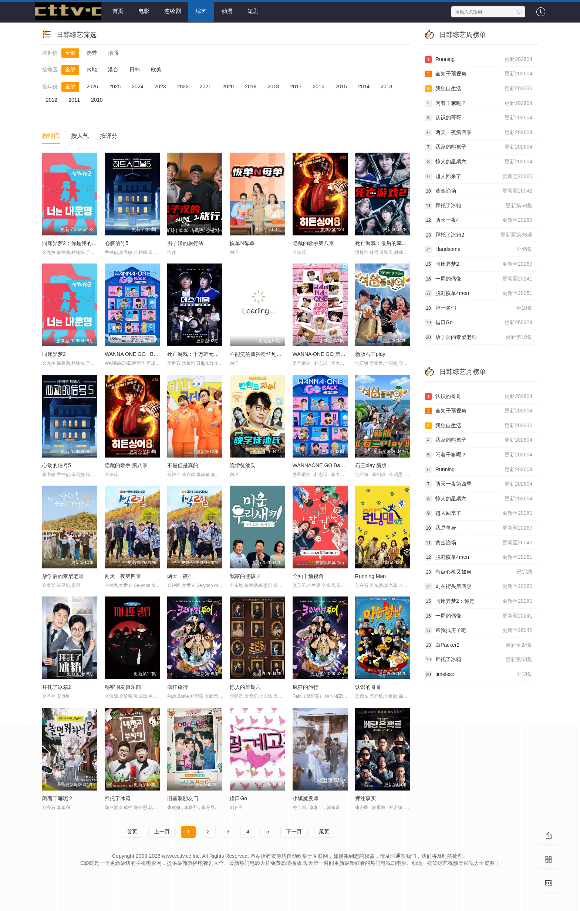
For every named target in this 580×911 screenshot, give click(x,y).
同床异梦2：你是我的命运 (72, 243)
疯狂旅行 (177, 687)
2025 (115, 86)
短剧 (253, 11)
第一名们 (478, 308)
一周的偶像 (478, 278)
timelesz (478, 674)
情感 (113, 52)
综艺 (201, 11)
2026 (92, 86)
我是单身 (478, 527)
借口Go (478, 322)
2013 (386, 86)
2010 (96, 99)
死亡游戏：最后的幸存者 (383, 243)
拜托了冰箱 (478, 205)
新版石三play (370, 354)
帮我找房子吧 (478, 630)
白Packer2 (478, 645)
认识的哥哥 (368, 687)
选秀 (92, 52)
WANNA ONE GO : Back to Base (143, 354)
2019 (250, 86)
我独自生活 (478, 88)
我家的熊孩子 (245, 576)
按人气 (80, 135)
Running (478, 59)
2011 (74, 99)
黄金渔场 (478, 190)
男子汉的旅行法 (185, 243)
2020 (228, 86)
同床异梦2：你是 (478, 601)
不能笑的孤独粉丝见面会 (258, 354)
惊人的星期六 (245, 687)
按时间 (51, 135)
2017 (295, 86)
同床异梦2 (54, 354)
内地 (92, 69)
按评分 (109, 135)
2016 (318, 86)
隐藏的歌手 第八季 (126, 465)
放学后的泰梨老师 (63, 576)
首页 (118, 11)
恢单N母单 (242, 243)
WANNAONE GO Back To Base (329, 465)
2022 (183, 86)
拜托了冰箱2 (56, 687)
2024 (137, 86)
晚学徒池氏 (243, 465)
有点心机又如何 (478, 571)
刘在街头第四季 (478, 586)
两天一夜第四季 (123, 576)
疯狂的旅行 (305, 687)
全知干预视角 (308, 576)
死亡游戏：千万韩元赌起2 (197, 354)
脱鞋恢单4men (478, 293)
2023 (160, 86)
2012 (51, 99)
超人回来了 (478, 176)
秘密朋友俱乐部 (123, 687)
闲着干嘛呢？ (478, 103)
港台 (113, 69)
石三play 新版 (371, 465)
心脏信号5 (116, 243)
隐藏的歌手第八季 (313, 243)
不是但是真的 (182, 465)
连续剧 (172, 11)
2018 (273, 86)
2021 (205, 86)
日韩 (134, 69)
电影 (143, 11)
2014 (364, 86)
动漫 (227, 11)
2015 (341, 86)
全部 (70, 52)
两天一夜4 (179, 576)
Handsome (478, 249)
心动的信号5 (56, 465)
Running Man (370, 576)
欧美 (156, 69)
